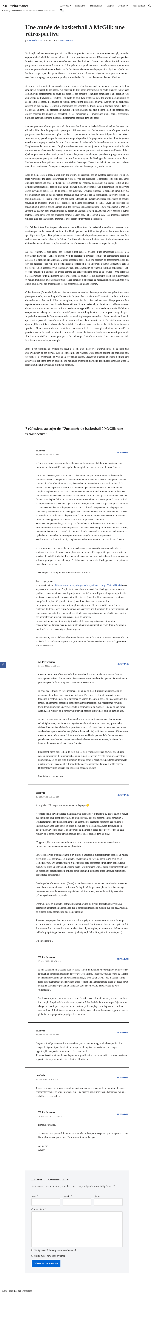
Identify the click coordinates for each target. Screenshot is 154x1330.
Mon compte (139, 5)
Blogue (110, 5)
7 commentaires (67, 40)
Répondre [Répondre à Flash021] (123, 464)
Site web (98, 1230)
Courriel (67, 1230)
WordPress (27, 1326)
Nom (34, 1230)
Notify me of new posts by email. (50, 1291)
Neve (4, 1326)
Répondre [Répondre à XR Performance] (123, 685)
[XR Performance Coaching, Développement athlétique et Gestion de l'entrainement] (28, 7)
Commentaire (38, 1243)
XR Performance (36, 40)
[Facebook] (3, 665)
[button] (70, 5)
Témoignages (96, 5)
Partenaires (80, 5)
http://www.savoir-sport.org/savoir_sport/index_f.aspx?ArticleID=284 (89, 604)
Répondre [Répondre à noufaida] (123, 1110)
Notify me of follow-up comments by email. (55, 1285)
